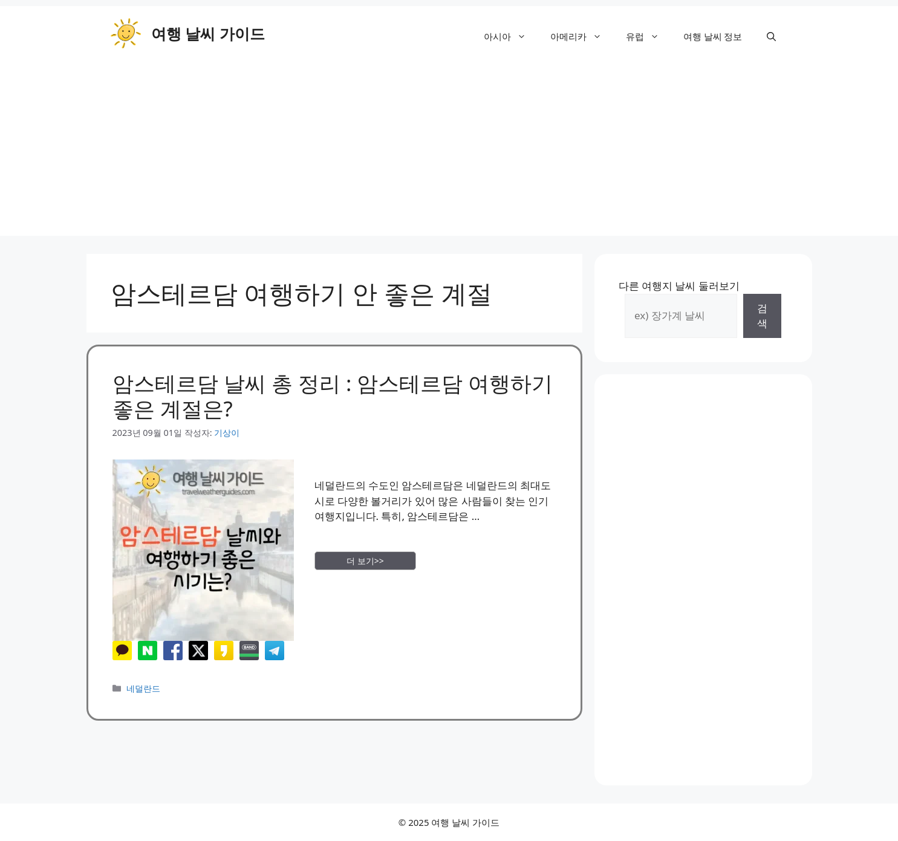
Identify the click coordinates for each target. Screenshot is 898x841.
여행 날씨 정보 (713, 36)
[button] (771, 36)
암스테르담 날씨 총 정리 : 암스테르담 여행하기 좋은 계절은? (332, 396)
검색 (762, 316)
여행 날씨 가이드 (208, 33)
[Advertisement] (449, 151)
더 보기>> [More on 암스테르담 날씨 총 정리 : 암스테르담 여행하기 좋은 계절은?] (365, 561)
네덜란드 (143, 688)
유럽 (648, 36)
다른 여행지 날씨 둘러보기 (679, 286)
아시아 (511, 36)
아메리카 (582, 36)
